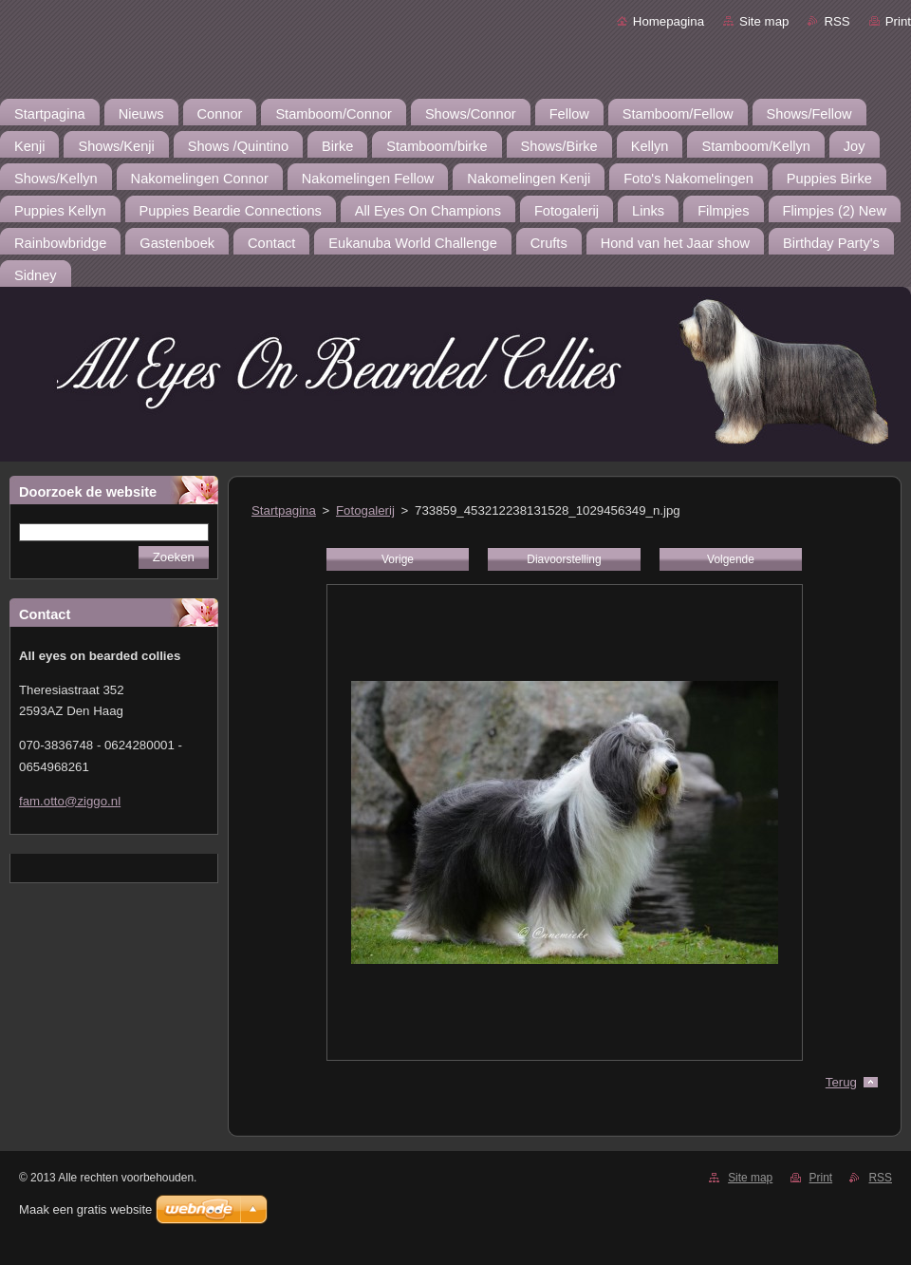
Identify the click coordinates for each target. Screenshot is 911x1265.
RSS (836, 21)
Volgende (730, 559)
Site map (764, 21)
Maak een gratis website (85, 1209)
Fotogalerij (365, 510)
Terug (841, 1082)
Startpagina (283, 510)
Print (898, 21)
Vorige (397, 559)
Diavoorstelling (564, 559)
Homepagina (668, 21)
